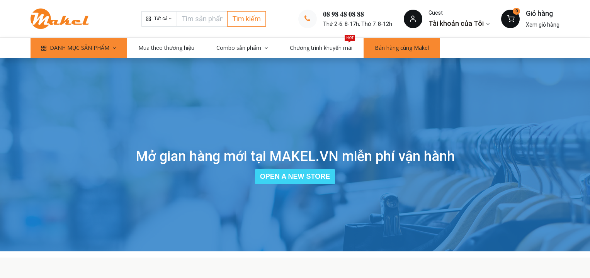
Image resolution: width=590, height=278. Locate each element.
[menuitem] (166, 48)
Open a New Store (295, 176)
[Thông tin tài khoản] (459, 23)
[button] (159, 19)
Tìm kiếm (246, 19)
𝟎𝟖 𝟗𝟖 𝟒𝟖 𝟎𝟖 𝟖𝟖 (343, 14)
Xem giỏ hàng (542, 25)
